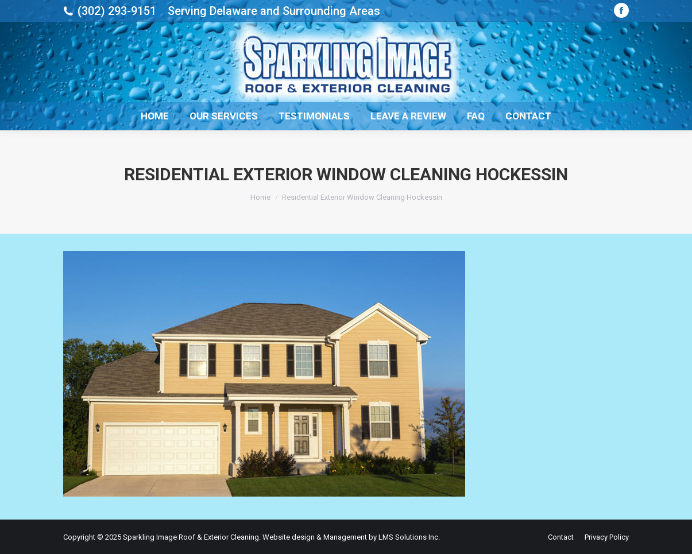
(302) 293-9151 (117, 11)
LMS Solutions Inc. (409, 537)
